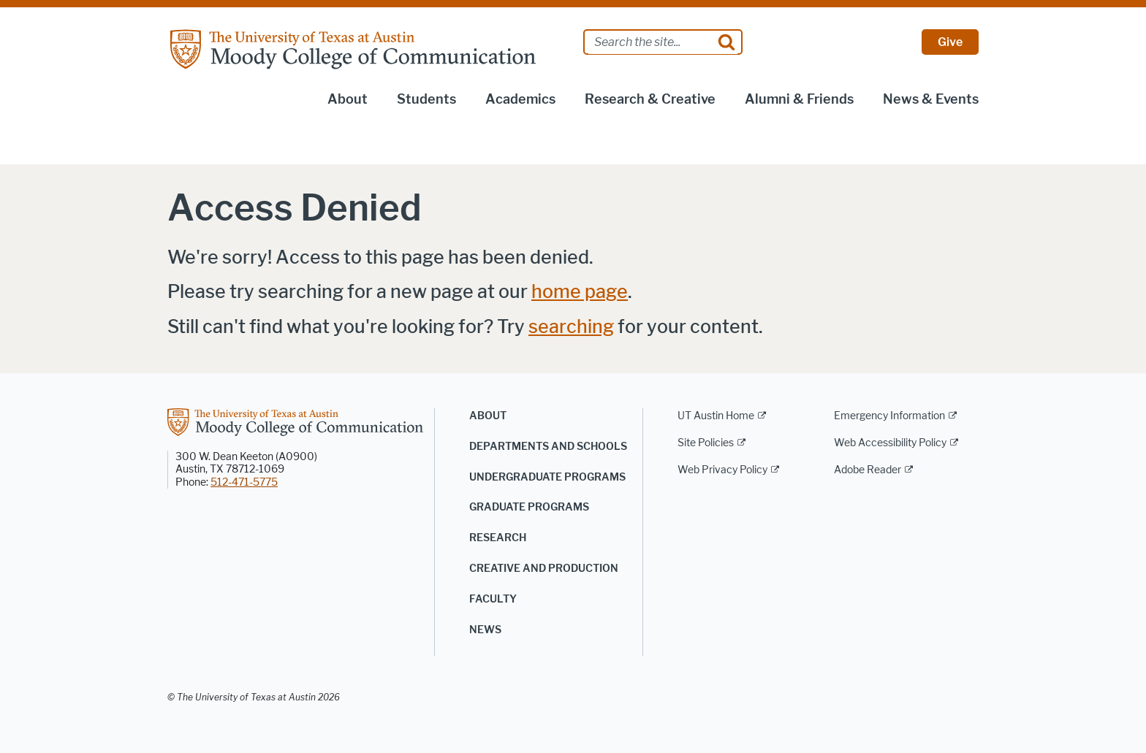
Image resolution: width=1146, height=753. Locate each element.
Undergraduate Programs (547, 477)
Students (426, 99)
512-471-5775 (244, 482)
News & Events (931, 99)
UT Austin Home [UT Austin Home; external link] (716, 416)
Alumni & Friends (799, 99)
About (347, 99)
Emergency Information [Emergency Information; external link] (889, 416)
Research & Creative (650, 99)
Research (497, 538)
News (485, 630)
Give (950, 42)
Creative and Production (543, 568)
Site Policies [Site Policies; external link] (706, 443)
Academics (520, 99)
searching (571, 327)
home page (579, 291)
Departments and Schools (548, 446)
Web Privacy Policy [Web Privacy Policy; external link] (722, 470)
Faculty (493, 599)
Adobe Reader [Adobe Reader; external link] (867, 470)
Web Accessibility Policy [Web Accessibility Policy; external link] (890, 443)
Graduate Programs (529, 507)
